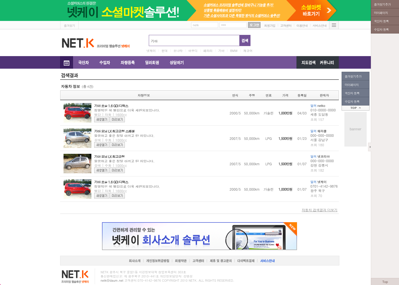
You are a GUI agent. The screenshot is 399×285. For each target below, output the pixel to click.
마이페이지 (352, 85)
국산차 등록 (352, 93)
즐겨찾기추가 (353, 76)
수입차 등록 (352, 101)
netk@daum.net (112, 280)
